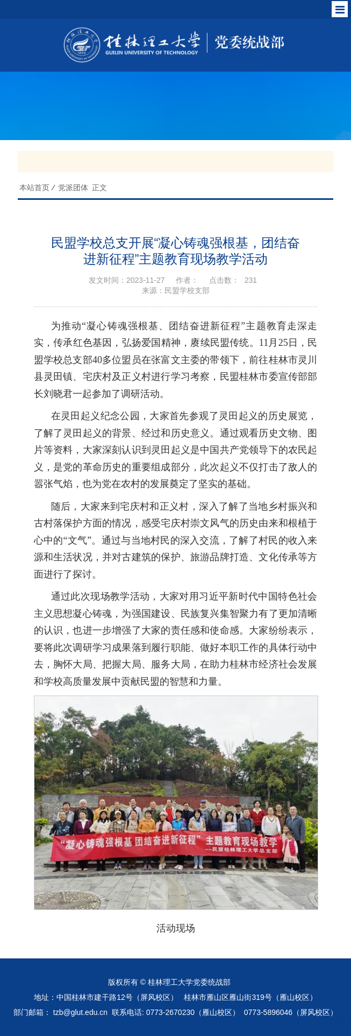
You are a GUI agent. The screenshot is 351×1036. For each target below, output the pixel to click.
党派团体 (73, 187)
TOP (337, 1015)
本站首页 (34, 187)
